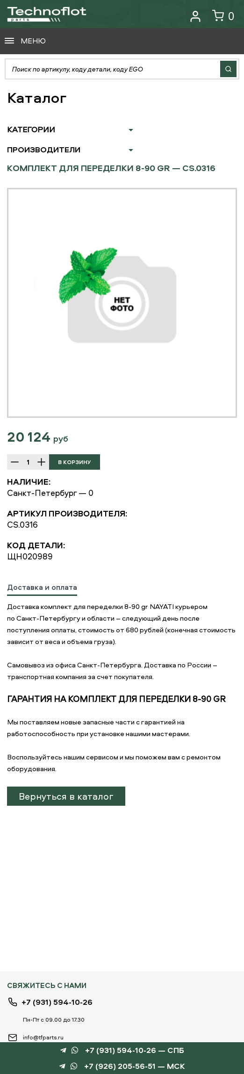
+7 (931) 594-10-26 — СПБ (134, 1050)
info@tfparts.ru (43, 1037)
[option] (122, 302)
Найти (228, 68)
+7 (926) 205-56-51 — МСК (134, 1066)
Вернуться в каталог (66, 796)
